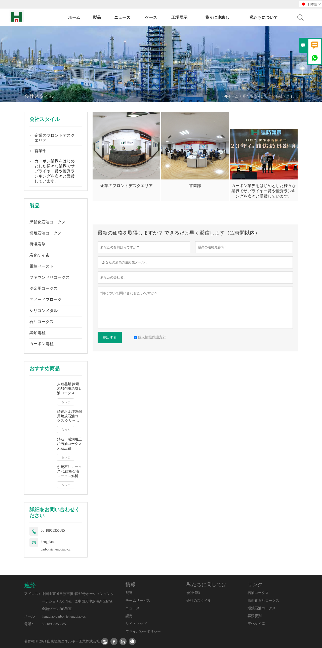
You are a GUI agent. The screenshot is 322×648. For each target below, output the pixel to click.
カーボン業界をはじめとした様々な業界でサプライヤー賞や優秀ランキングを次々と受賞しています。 (54, 171)
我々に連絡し (217, 17)
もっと (65, 402)
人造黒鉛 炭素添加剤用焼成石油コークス (69, 388)
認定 (129, 616)
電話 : (28, 624)
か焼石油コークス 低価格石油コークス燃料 (69, 471)
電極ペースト (41, 266)
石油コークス (41, 321)
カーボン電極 (41, 344)
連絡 (30, 585)
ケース (151, 17)
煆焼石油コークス (45, 233)
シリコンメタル (43, 310)
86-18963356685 (53, 530)
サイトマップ (136, 624)
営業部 (40, 151)
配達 (129, 593)
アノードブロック (45, 299)
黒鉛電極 (37, 333)
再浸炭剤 (37, 244)
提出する (110, 337)
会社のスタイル (198, 601)
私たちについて (264, 17)
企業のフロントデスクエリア (54, 138)
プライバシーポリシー (143, 631)
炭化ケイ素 (39, 255)
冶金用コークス (43, 288)
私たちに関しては (257, 96)
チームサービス (138, 601)
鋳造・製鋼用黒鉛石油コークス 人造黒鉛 (69, 443)
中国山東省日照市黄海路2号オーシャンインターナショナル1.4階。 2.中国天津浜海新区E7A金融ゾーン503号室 (78, 601)
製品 (97, 17)
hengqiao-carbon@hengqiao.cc (55, 545)
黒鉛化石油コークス (47, 222)
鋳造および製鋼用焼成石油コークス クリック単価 (69, 416)
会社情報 (193, 593)
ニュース (122, 17)
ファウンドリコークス (49, 277)
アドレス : (32, 594)
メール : (30, 616)
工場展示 (179, 17)
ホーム (74, 17)
